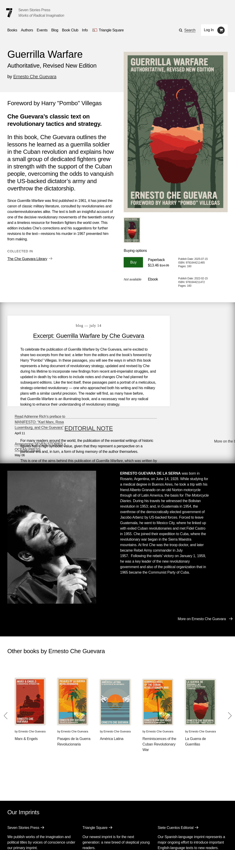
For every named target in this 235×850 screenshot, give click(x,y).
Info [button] (85, 30)
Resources (85, 827)
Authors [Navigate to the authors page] (27, 30)
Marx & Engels (26, 686)
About (105, 827)
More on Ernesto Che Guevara (202, 566)
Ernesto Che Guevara (34, 76)
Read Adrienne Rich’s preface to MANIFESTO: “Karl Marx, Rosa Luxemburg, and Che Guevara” (190, 328)
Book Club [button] (70, 30)
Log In (209, 30)
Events (49, 827)
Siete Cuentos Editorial (175, 775)
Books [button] (12, 30)
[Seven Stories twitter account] (31, 839)
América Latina (111, 686)
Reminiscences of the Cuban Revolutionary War (159, 691)
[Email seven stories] (9, 839)
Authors (31, 827)
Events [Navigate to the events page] (42, 30)
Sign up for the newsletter (71, 840)
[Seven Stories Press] (9, 12)
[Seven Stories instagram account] (42, 839)
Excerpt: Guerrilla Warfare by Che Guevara (79, 335)
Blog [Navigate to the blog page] (54, 30)
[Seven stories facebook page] (20, 839)
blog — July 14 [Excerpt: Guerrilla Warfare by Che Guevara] (80, 325)
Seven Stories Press (34, 10)
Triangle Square (95, 775)
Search (190, 30)
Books (12, 827)
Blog (65, 827)
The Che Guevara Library (27, 259)
